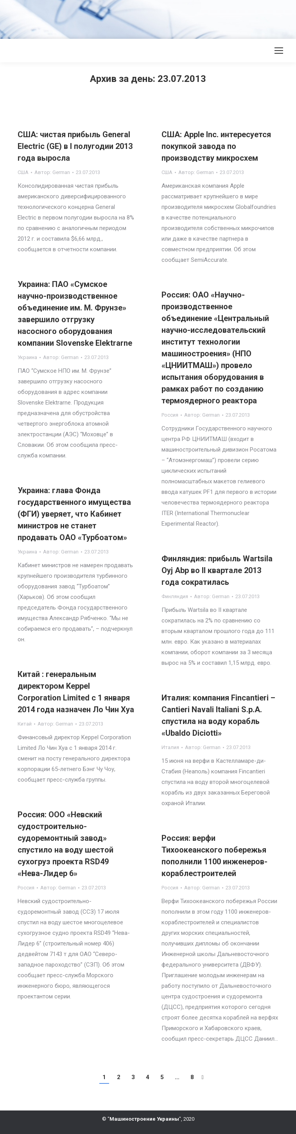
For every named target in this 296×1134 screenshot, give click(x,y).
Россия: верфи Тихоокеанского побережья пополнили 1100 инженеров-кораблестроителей (214, 855)
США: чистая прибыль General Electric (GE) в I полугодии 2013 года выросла (75, 146)
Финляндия (174, 596)
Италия (170, 747)
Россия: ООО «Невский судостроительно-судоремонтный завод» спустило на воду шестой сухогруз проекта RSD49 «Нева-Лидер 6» (65, 844)
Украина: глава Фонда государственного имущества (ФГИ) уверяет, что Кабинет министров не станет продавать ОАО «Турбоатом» (74, 514)
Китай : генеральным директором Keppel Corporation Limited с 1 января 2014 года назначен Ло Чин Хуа (76, 692)
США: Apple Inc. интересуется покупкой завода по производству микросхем (216, 146)
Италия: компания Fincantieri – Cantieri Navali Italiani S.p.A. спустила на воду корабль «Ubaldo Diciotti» (218, 715)
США (23, 172)
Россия (169, 415)
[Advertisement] (142, 17)
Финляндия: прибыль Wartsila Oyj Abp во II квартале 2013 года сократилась (217, 570)
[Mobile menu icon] (278, 50)
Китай (25, 724)
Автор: (52, 172)
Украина (27, 357)
